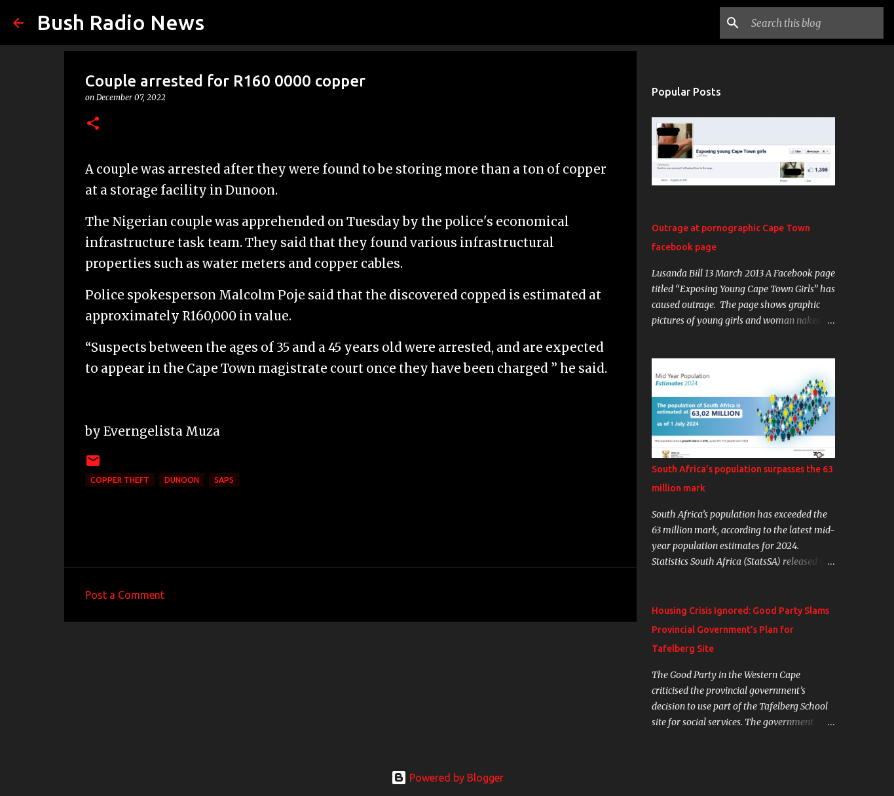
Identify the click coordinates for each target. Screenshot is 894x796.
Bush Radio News (120, 22)
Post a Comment (124, 595)
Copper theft (119, 480)
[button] (93, 124)
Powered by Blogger (447, 778)
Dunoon (181, 480)
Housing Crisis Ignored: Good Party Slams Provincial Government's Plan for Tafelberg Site (740, 629)
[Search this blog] (815, 23)
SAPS (224, 480)
